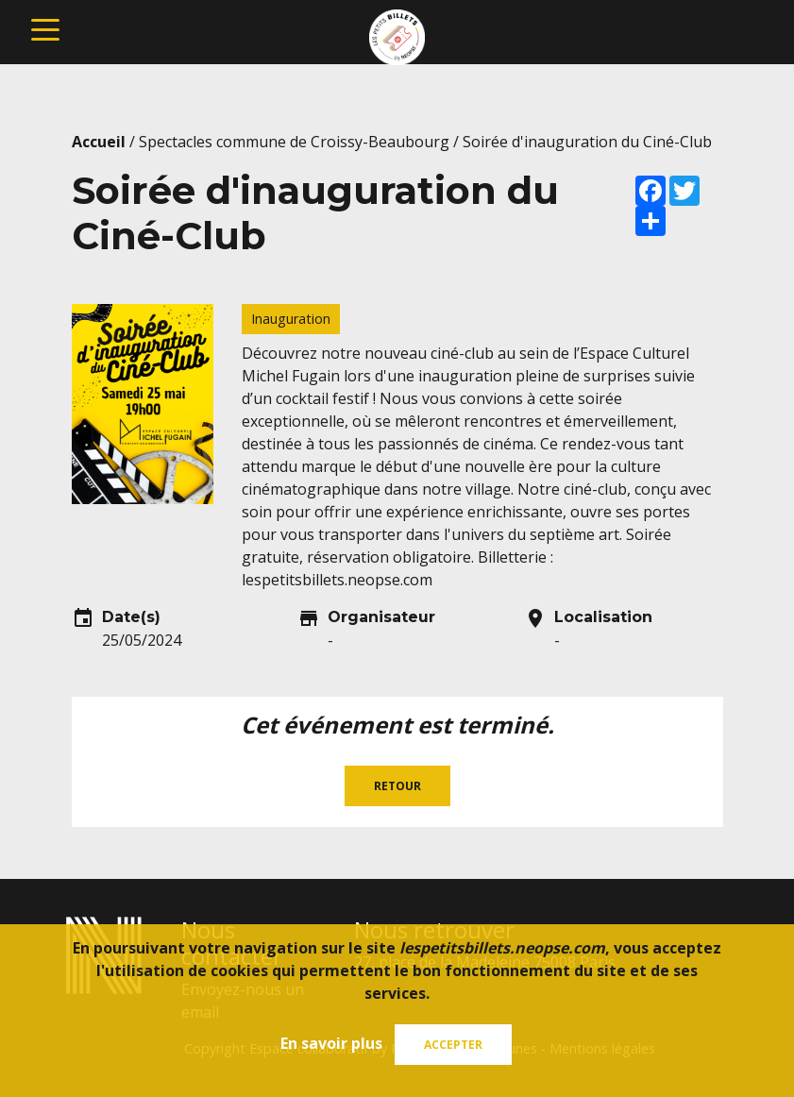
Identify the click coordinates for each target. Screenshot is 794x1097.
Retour (397, 786)
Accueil (99, 141)
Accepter (453, 1045)
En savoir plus (331, 1043)
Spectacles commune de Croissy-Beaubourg (294, 141)
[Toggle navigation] (45, 28)
